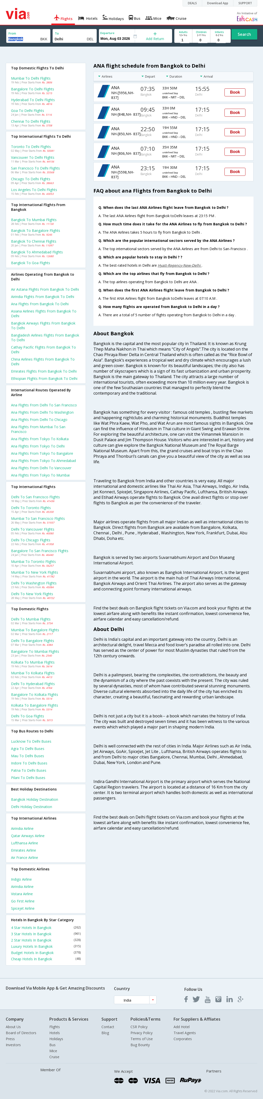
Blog (105, 1032)
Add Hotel (182, 1026)
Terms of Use (141, 1038)
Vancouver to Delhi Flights (32, 157)
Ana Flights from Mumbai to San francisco (38, 429)
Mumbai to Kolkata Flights (33, 673)
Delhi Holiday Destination (31, 806)
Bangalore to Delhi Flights (32, 89)
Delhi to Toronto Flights (31, 507)
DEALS (192, 3)
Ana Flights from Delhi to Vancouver (41, 467)
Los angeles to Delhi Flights (34, 189)
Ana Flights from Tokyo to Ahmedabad (43, 460)
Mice (53, 1050)
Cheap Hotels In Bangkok (46, 959)
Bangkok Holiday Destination (34, 799)
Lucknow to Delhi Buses (31, 741)
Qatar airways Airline (28, 835)
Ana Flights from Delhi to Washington (42, 412)
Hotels (54, 1032)
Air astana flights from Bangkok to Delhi (45, 289)
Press (10, 1038)
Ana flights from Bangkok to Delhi (40, 303)
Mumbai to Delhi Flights (31, 78)
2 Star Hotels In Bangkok (46, 940)
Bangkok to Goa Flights (30, 262)
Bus (52, 1044)
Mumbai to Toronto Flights (33, 561)
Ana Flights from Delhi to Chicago (39, 419)
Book (235, 92)
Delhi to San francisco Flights (35, 497)
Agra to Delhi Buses (27, 748)
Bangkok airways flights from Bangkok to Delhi (43, 325)
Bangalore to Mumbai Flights (35, 651)
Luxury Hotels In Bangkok (46, 946)
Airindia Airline (22, 828)
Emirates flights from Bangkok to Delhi (44, 371)
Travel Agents (185, 1032)
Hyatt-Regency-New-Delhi (180, 265)
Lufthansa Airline (24, 843)
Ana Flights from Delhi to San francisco (44, 405)
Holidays (56, 1038)
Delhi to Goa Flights (27, 716)
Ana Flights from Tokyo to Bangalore (42, 453)
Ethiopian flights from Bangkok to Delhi (44, 378)
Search (244, 34)
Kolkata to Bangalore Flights (34, 705)
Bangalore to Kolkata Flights (34, 694)
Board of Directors (21, 1032)
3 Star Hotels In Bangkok (46, 933)
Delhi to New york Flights (32, 593)
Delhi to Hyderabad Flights (33, 683)
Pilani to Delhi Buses (28, 777)
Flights (54, 1026)
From (12, 33)
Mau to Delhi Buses (27, 755)
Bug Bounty (140, 1044)
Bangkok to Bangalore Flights (35, 230)
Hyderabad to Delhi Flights (33, 99)
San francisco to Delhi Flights (35, 168)
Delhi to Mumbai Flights (31, 619)
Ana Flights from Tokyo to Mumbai (40, 475)
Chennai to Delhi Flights (30, 121)
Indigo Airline (21, 879)
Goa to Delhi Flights (27, 110)
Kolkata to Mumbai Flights (33, 662)
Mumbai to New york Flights (34, 572)
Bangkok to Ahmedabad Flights (37, 252)
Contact (107, 1026)
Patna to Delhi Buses (28, 770)
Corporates (183, 1038)
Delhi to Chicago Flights (30, 540)
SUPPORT (245, 3)
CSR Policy (139, 1026)
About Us (13, 1026)
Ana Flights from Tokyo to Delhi (38, 446)
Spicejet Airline (23, 908)
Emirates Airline (23, 850)
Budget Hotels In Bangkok (46, 952)
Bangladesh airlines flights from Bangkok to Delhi (45, 337)
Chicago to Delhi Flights (30, 179)
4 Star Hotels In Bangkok (46, 927)
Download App (217, 3)
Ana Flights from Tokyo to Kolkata (40, 438)
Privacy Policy (141, 1032)
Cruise (54, 1056)
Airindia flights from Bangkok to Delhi (42, 296)
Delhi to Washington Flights (34, 583)
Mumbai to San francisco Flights (38, 518)
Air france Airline (24, 857)
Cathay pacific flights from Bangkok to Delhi (43, 349)
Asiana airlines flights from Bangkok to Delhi (43, 313)
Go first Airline (23, 901)
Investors (13, 1044)
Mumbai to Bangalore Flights (35, 629)
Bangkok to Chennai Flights (33, 241)
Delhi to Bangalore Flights (32, 640)
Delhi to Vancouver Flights (32, 529)
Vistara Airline (22, 893)
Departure (107, 33)
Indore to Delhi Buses (29, 763)
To (57, 33)
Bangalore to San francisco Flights (39, 550)
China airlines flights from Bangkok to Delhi (43, 361)
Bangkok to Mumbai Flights (34, 219)
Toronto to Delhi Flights (31, 146)
